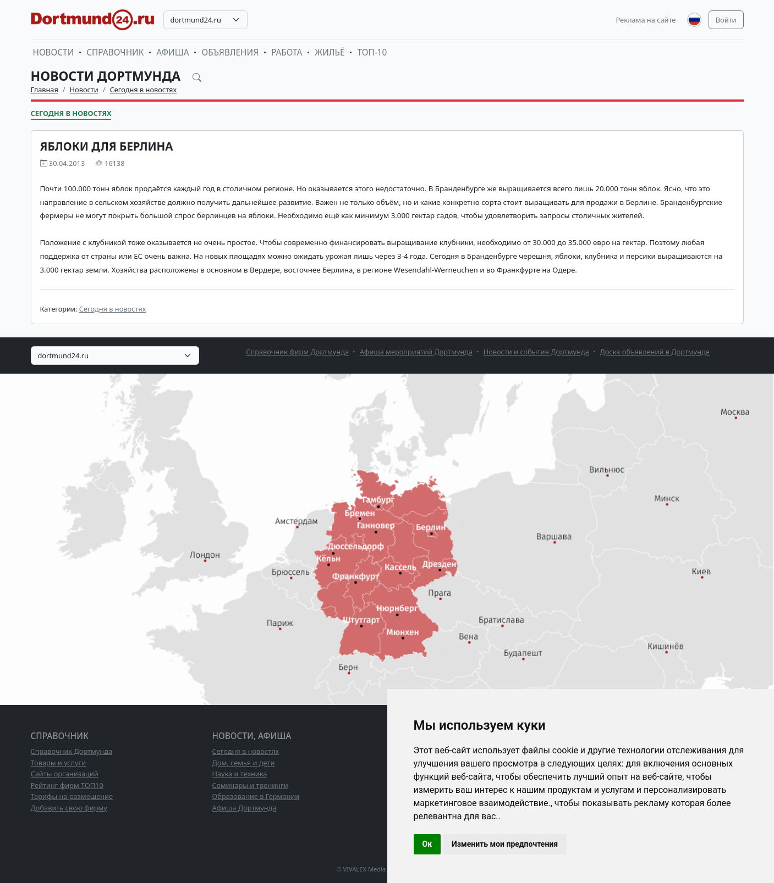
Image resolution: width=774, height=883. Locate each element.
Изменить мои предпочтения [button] (505, 844)
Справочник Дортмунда (72, 751)
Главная (44, 90)
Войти (726, 20)
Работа (286, 52)
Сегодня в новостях (143, 90)
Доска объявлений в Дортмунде (654, 352)
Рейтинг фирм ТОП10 (67, 785)
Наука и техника (239, 774)
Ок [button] (427, 844)
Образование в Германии (256, 796)
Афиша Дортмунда (244, 808)
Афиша (172, 52)
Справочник (115, 52)
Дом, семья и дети (243, 763)
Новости (53, 52)
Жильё (329, 52)
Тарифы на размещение (72, 796)
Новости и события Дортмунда (536, 352)
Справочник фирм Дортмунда (297, 352)
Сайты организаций (64, 774)
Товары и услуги (58, 763)
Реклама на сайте (646, 20)
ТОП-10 (372, 52)
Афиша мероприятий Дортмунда (416, 352)
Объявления (230, 52)
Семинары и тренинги (250, 785)
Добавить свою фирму (69, 808)
